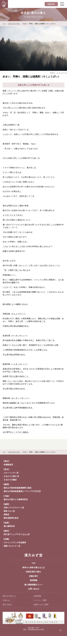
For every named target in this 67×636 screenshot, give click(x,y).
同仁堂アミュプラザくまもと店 (17, 534)
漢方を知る (7, 605)
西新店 (6, 515)
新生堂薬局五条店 (11, 518)
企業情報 (37, 596)
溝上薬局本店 (9, 526)
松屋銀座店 (8, 465)
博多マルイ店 (9, 511)
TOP (33, 563)
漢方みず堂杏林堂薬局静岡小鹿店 (17, 488)
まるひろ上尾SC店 (11, 476)
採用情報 (33, 580)
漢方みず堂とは (9, 596)
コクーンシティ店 (11, 473)
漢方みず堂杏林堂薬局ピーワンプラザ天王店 (22, 491)
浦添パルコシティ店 (12, 546)
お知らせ (6, 600)
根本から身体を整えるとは (33, 568)
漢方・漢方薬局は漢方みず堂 (33, 629)
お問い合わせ (33, 589)
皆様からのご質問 (41, 605)
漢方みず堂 (33, 555)
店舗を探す (51, 4)
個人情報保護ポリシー (33, 585)
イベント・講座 (40, 600)
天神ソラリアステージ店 (14, 508)
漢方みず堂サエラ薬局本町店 (16, 500)
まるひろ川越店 (10, 480)
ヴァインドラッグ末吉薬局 (15, 543)
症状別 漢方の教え (33, 572)
